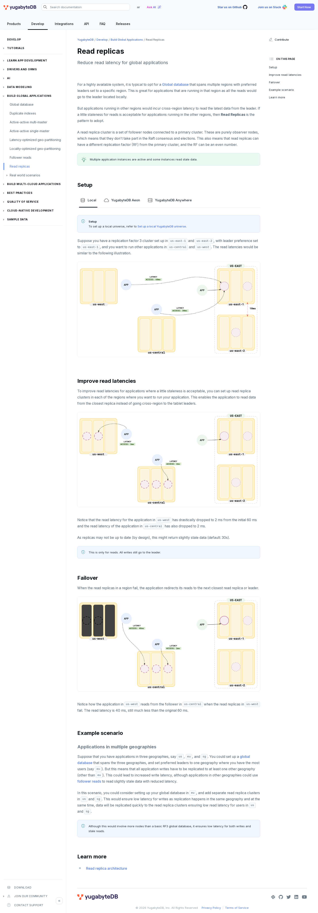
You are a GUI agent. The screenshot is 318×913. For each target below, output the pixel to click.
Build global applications (29, 95)
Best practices (19, 192)
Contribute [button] (279, 40)
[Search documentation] (86, 7)
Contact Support (25, 905)
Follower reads (20, 157)
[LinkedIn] (296, 897)
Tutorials (15, 48)
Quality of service (23, 201)
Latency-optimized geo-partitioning (35, 140)
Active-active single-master (29, 131)
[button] (304, 7)
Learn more (277, 97)
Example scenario (281, 89)
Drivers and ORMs (22, 69)
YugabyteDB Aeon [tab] (122, 200)
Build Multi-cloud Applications (34, 184)
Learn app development (27, 60)
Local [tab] (88, 200)
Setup (273, 67)
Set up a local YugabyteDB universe (162, 226)
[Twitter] (288, 897)
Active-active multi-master (28, 122)
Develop (14, 39)
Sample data (17, 219)
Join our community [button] (27, 896)
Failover (274, 82)
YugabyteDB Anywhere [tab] (170, 200)
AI (8, 78)
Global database (22, 104)
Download (19, 887)
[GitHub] (281, 897)
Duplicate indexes (23, 113)
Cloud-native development (30, 210)
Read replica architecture (106, 868)
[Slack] (273, 897)
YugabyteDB (85, 39)
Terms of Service (237, 907)
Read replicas (20, 166)
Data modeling (19, 87)
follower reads (89, 781)
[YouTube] (304, 897)
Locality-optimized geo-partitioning (35, 149)
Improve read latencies (285, 74)
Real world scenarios (25, 175)
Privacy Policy (211, 907)
